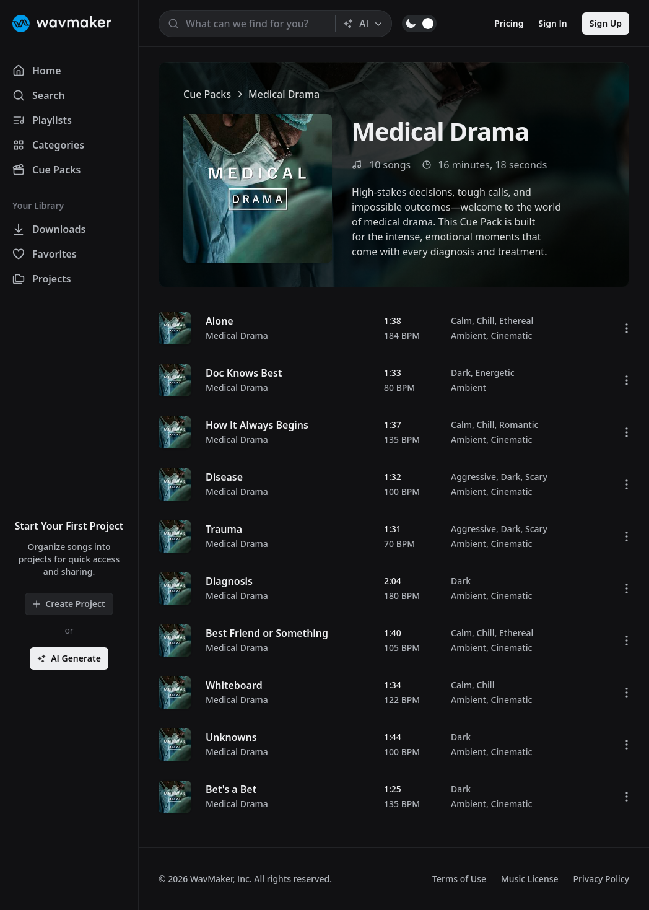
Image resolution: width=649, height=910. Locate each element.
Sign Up (606, 23)
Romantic (518, 425)
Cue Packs (207, 94)
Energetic (494, 372)
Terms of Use (459, 879)
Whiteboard (234, 685)
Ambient (468, 335)
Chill (485, 320)
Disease (224, 477)
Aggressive (473, 477)
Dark (461, 372)
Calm (461, 320)
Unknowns (231, 737)
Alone (219, 321)
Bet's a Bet (231, 789)
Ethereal (516, 320)
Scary (536, 477)
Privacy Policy (601, 879)
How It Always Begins (257, 425)
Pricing (508, 23)
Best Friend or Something (267, 633)
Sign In (553, 23)
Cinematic (512, 335)
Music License (530, 879)
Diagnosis (229, 581)
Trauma (224, 529)
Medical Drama (237, 335)
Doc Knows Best (244, 373)
